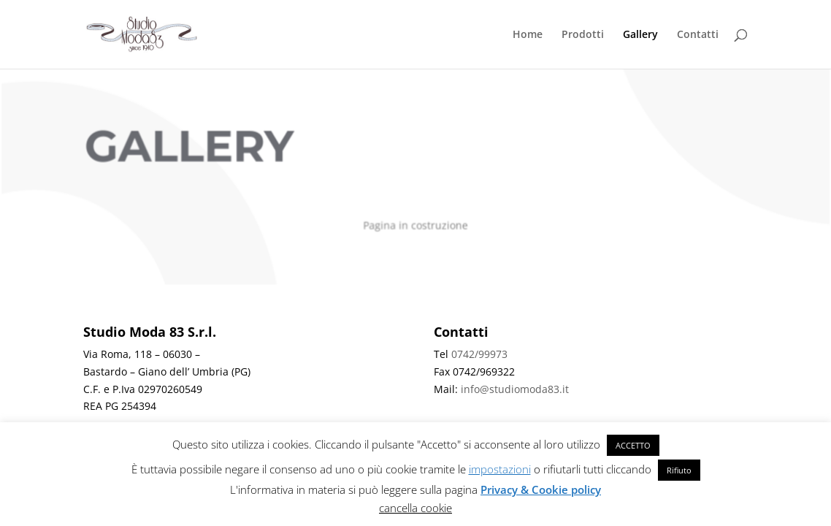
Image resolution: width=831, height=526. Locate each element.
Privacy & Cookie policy (540, 489)
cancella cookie (415, 507)
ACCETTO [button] (633, 445)
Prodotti (583, 35)
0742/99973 (479, 354)
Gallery (640, 35)
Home (528, 35)
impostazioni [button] (500, 469)
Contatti (698, 35)
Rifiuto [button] (679, 470)
